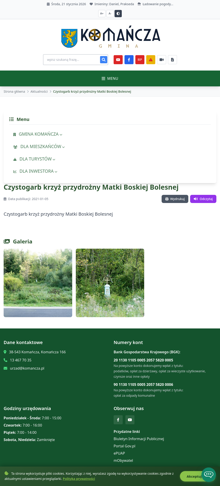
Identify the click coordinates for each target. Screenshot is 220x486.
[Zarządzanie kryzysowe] (150, 59)
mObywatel (123, 460)
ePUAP (119, 453)
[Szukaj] (103, 59)
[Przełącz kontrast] (118, 13)
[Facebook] (129, 59)
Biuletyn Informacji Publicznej (139, 438)
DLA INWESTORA (35, 171)
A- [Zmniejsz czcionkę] (110, 13)
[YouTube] (118, 59)
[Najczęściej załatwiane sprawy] (161, 59)
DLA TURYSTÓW (34, 159)
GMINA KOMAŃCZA (37, 134)
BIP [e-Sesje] (140, 59)
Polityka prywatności (79, 479)
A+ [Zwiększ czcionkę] (102, 13)
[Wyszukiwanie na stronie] (75, 59)
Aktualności (39, 91)
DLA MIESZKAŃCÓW (39, 146)
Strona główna (14, 91)
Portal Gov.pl (124, 446)
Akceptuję (198, 476)
